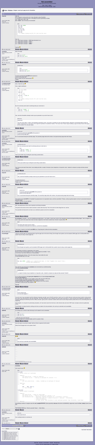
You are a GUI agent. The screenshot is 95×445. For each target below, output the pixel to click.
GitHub (53, 444)
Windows (10, 10)
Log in (54, 6)
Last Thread (84, 429)
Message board (57, 442)
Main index (36, 442)
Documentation (46, 442)
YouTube (56, 444)
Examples (51, 442)
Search (46, 5)
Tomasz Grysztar (46, 444)
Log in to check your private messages (45, 6)
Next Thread (89, 429)
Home (43, 5)
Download (41, 442)
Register (50, 5)
